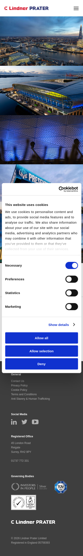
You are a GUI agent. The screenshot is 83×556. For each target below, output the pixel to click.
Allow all (41, 338)
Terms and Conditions (24, 394)
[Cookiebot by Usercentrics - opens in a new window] (59, 189)
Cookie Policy (19, 389)
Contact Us (17, 381)
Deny (41, 364)
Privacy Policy (19, 385)
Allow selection (41, 351)
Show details (58, 324)
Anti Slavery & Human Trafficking (30, 398)
